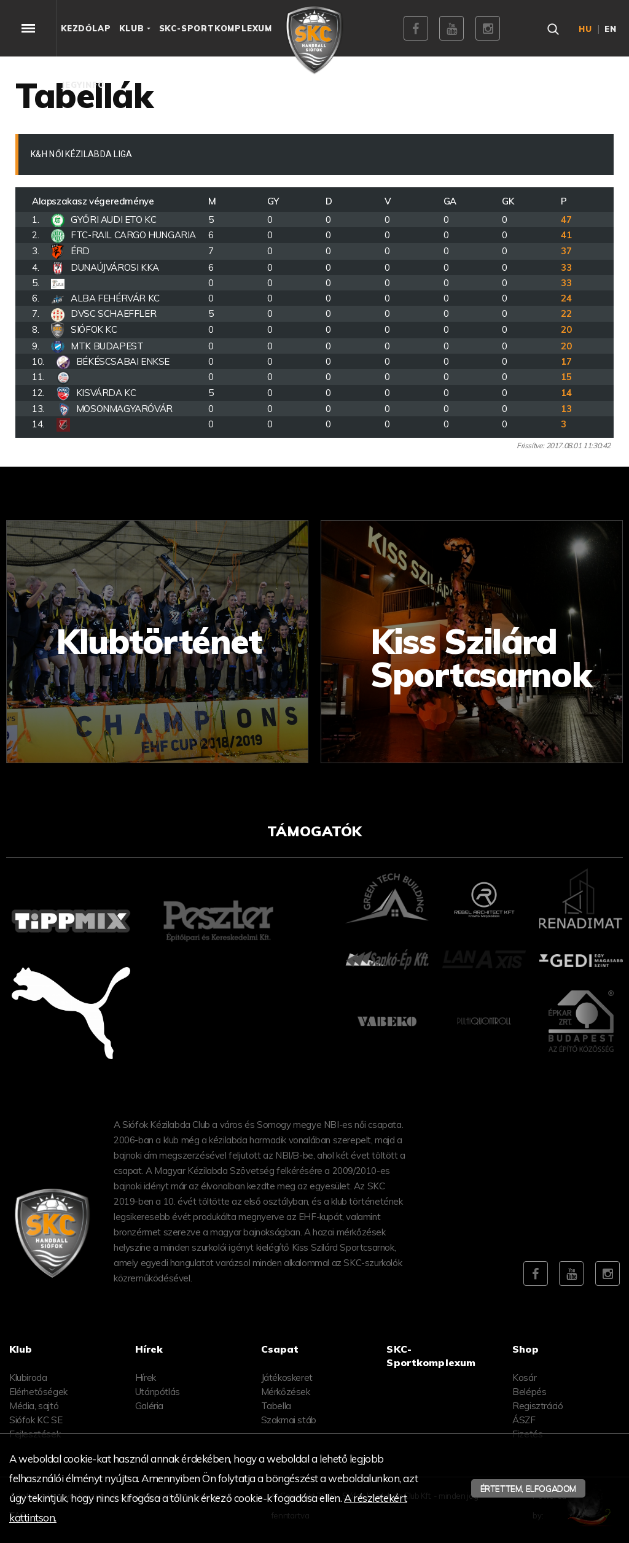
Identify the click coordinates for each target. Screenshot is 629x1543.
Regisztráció (537, 1406)
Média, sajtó (33, 1406)
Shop (525, 1349)
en (610, 29)
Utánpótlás (157, 1391)
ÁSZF (523, 1420)
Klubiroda (28, 1377)
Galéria (149, 1406)
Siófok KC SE (35, 1420)
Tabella (276, 1406)
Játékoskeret (287, 1377)
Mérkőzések (285, 1391)
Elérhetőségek (38, 1391)
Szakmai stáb (288, 1420)
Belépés (529, 1391)
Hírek (145, 1377)
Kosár (524, 1377)
